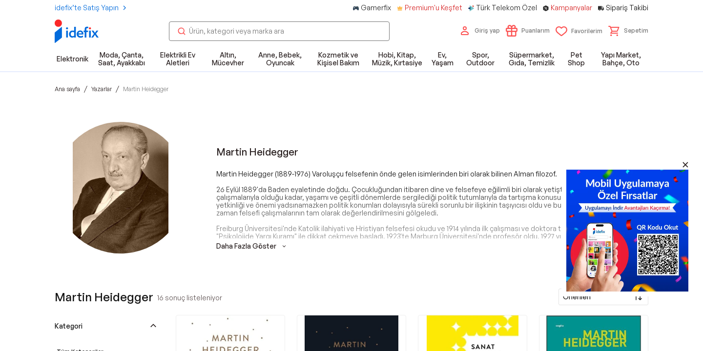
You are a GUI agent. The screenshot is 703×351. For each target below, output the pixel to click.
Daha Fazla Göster (252, 246)
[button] (628, 31)
